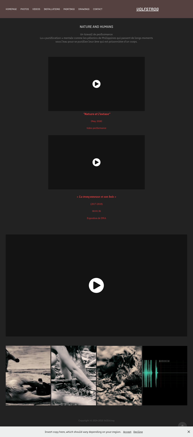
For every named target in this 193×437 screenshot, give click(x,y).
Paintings (69, 9)
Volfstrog (147, 9)
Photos (25, 9)
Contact (97, 9)
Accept (127, 432)
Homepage (11, 9)
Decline (138, 432)
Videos (36, 9)
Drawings (83, 9)
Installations (52, 9)
